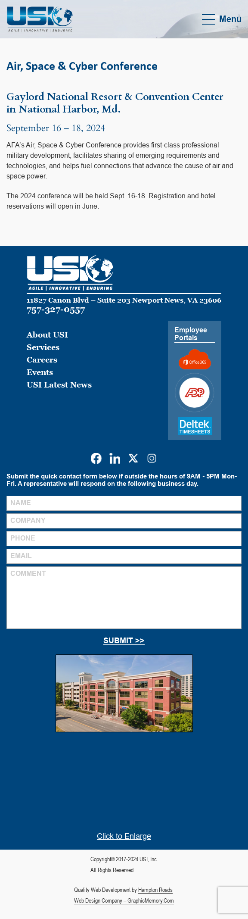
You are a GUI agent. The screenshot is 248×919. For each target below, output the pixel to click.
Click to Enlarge (124, 836)
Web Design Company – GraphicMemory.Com (124, 900)
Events (40, 372)
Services (43, 347)
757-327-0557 (56, 309)
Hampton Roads (155, 889)
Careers (42, 359)
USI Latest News (59, 384)
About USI (47, 334)
